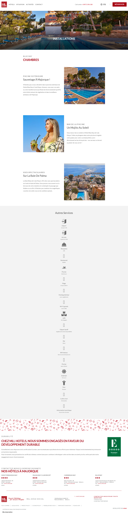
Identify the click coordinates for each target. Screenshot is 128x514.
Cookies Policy (36, 505)
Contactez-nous (98, 499)
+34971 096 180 (87, 4)
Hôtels (12, 4)
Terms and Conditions (64, 505)
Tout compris (5, 505)
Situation (20, 4)
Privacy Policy (26, 505)
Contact (39, 4)
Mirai (125, 508)
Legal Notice (15, 505)
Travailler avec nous (49, 505)
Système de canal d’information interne (14, 509)
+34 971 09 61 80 (8, 483)
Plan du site (76, 505)
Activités (29, 4)
